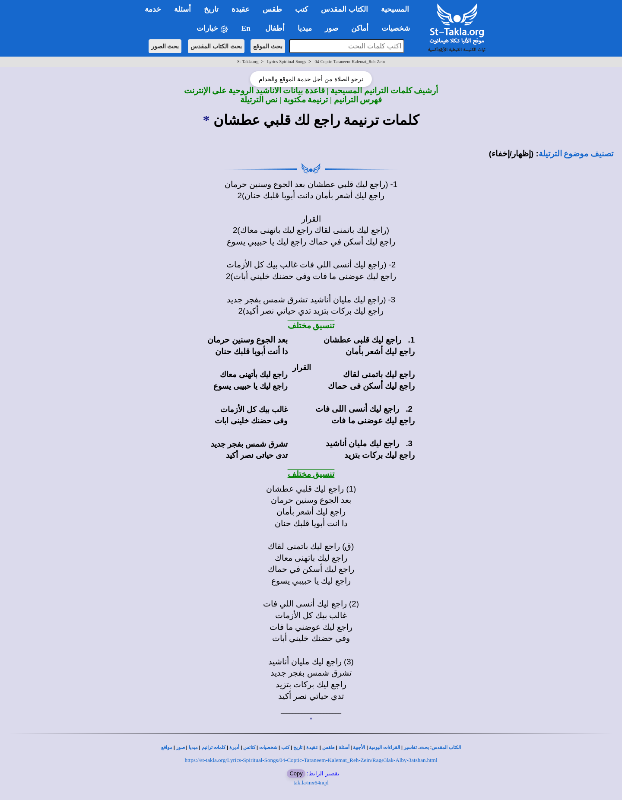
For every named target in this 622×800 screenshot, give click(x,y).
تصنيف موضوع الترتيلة (576, 153)
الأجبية (359, 747)
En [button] (246, 28)
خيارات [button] (212, 28)
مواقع (166, 747)
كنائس (249, 747)
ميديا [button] (305, 28)
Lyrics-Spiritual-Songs (286, 61)
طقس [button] (272, 9)
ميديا (193, 747)
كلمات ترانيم (214, 747)
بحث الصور (165, 46)
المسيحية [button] (395, 9)
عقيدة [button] (241, 9)
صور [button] (331, 28)
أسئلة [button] (182, 9)
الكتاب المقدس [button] (344, 9)
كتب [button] (301, 9)
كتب (285, 747)
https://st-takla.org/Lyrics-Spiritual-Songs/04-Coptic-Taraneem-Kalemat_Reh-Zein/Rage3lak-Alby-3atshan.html (310, 760)
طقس (328, 747)
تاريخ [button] (211, 9)
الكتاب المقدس (446, 747)
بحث (424, 747)
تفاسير (410, 747)
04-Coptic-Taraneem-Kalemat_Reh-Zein (349, 61)
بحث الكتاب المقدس (216, 46)
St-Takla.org (247, 61)
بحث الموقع (267, 46)
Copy (295, 773)
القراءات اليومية (384, 747)
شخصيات (268, 747)
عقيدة (312, 747)
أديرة (234, 747)
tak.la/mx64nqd (310, 782)
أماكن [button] (359, 28)
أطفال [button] (275, 28)
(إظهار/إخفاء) (511, 153)
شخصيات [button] (398, 28)
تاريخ (297, 747)
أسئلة (344, 747)
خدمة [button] (153, 9)
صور (180, 747)
